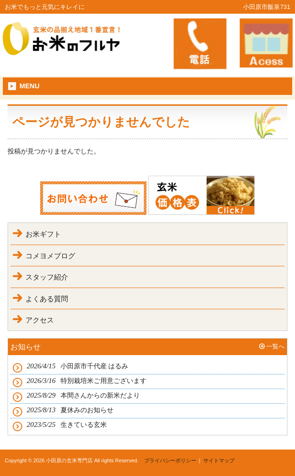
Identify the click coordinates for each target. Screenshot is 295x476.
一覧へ (275, 346)
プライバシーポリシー (170, 460)
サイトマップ (218, 460)
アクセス (40, 320)
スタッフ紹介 (47, 277)
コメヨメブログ (50, 256)
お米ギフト (43, 234)
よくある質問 (47, 299)
